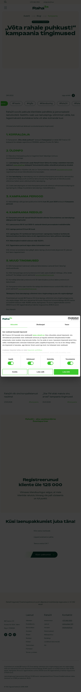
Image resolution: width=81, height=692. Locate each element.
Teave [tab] (67, 324)
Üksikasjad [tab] (40, 324)
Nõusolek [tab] (14, 324)
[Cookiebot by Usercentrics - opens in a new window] (69, 318)
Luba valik (40, 372)
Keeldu (14, 372)
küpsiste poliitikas (35, 350)
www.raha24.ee (39, 335)
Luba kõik (66, 372)
